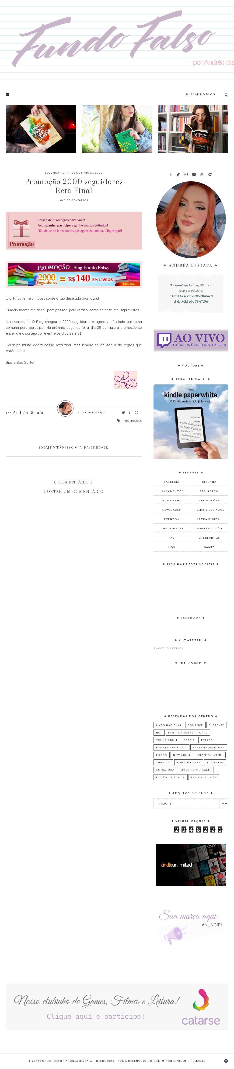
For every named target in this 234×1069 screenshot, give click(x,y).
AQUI (20, 351)
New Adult (182, 755)
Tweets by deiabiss (168, 648)
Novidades (171, 509)
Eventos (171, 519)
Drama (189, 740)
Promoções (132, 420)
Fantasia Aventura (209, 747)
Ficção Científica (170, 777)
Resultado (209, 491)
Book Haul (171, 500)
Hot (159, 732)
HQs (171, 547)
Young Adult (167, 740)
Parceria (171, 481)
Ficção (161, 755)
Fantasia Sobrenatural (187, 732)
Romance (195, 725)
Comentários (74, 200)
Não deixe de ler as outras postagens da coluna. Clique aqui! (80, 231)
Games (209, 547)
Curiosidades (172, 528)
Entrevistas (209, 537)
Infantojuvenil (210, 755)
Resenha (209, 481)
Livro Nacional (169, 725)
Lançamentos (172, 491)
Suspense (216, 725)
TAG (171, 537)
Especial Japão (209, 528)
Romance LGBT (188, 762)
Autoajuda (165, 769)
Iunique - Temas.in (189, 1060)
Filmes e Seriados (209, 509)
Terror (207, 740)
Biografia (214, 762)
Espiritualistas (204, 777)
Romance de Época (171, 747)
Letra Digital (209, 519)
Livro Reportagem (196, 769)
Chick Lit (163, 762)
